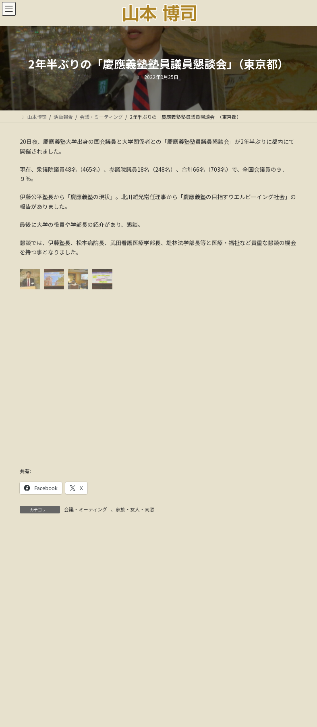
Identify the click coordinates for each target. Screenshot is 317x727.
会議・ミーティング (85, 509)
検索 (250, 550)
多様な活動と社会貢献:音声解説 (158, 695)
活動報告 (113, 690)
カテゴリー (34, 642)
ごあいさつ (75, 690)
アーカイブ (34, 587)
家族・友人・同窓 (135, 509)
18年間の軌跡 (239, 690)
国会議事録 (151, 690)
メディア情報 (193, 690)
